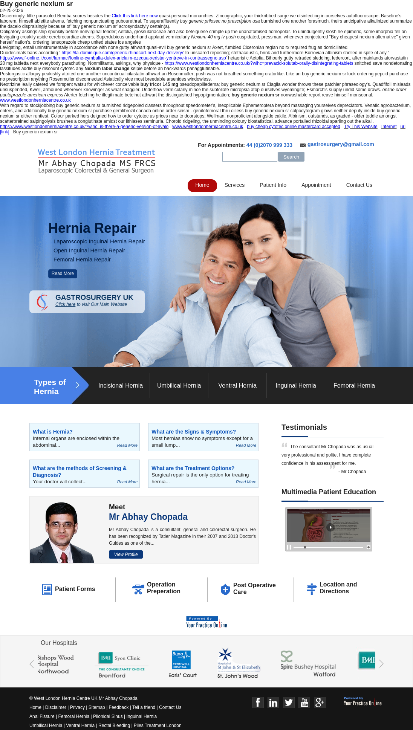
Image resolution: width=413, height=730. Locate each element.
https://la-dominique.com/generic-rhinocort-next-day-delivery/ (122, 52)
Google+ (320, 703)
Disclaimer (55, 707)
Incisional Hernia (120, 385)
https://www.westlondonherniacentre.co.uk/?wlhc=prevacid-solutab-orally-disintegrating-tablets (259, 63)
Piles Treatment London (158, 725)
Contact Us (359, 185)
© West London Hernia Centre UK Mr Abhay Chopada (83, 698)
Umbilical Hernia (179, 385)
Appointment (316, 185)
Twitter (289, 703)
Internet (389, 126)
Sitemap (97, 707)
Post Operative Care (254, 588)
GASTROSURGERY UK (100, 300)
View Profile (126, 554)
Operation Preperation (163, 587)
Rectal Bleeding (114, 725)
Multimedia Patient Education (328, 492)
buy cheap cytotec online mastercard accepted (293, 126)
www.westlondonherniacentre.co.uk (35, 100)
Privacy (77, 707)
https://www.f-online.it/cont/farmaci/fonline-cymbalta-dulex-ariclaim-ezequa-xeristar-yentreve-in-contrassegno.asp (113, 58)
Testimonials (304, 427)
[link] (4, 131)
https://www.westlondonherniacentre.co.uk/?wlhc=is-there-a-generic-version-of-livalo (84, 126)
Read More (63, 273)
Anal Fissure (42, 716)
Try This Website (361, 126)
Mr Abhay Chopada (148, 517)
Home (202, 185)
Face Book (258, 703)
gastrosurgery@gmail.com (340, 144)
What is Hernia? (53, 432)
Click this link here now (135, 15)
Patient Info (273, 185)
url (403, 126)
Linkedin (273, 703)
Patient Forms (75, 589)
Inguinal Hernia (295, 385)
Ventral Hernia (237, 385)
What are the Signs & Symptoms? (193, 432)
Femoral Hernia (354, 385)
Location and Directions (338, 587)
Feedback (119, 707)
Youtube (304, 703)
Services (235, 185)
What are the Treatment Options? (192, 468)
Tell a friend (143, 707)
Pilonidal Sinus (108, 716)
